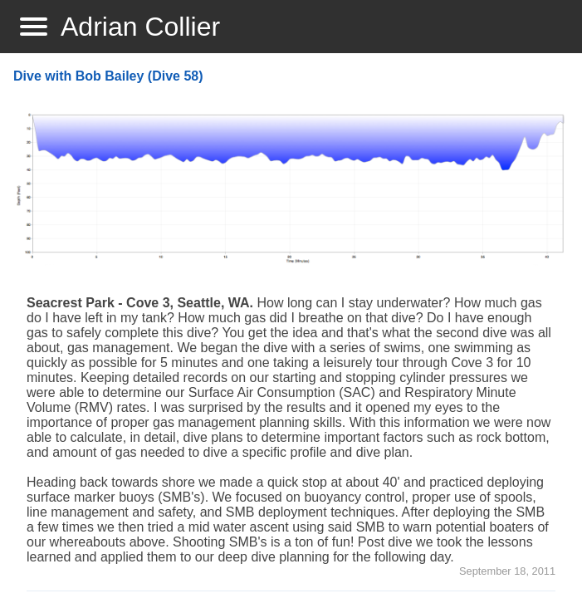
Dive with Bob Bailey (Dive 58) (108, 76)
